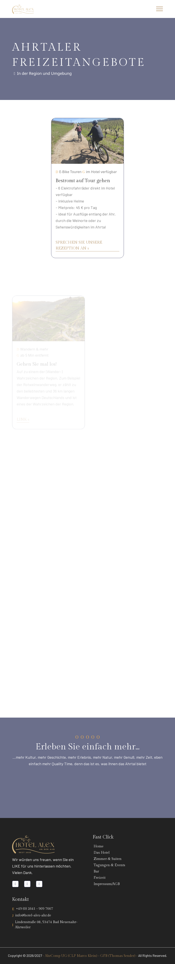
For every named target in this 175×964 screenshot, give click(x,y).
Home (98, 846)
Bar (95, 871)
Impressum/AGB (106, 884)
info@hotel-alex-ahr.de (33, 915)
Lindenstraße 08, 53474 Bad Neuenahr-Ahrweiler (46, 924)
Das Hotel (101, 853)
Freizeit (98, 878)
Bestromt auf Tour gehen (83, 182)
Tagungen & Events (108, 865)
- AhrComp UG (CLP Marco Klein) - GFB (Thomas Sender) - (90, 956)
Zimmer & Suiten (107, 859)
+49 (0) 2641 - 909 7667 (34, 909)
